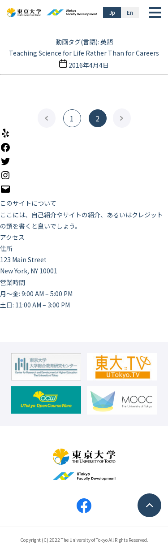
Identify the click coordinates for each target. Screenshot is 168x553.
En (130, 12)
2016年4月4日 (89, 64)
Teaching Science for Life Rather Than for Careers (84, 52)
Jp (112, 12)
